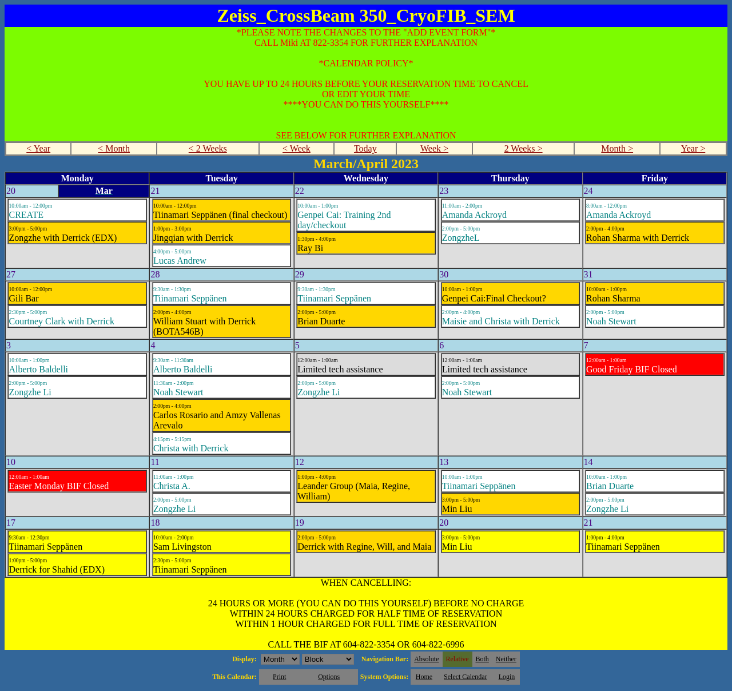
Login (507, 677)
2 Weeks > (523, 148)
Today (365, 148)
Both (482, 659)
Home (424, 677)
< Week (297, 148)
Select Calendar (465, 677)
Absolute (426, 659)
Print (279, 677)
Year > (693, 148)
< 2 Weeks (208, 148)
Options (329, 677)
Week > (434, 148)
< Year (38, 148)
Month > (617, 148)
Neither (506, 659)
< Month (114, 148)
